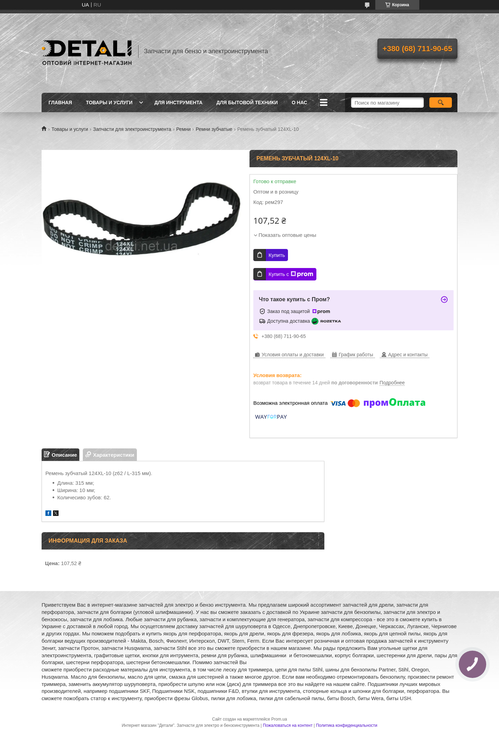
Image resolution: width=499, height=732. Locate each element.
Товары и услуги (109, 102)
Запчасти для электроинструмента (132, 129)
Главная (60, 102)
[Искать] (440, 102)
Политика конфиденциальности (346, 725)
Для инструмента (178, 102)
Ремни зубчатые (214, 129)
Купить (277, 255)
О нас (299, 102)
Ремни (183, 129)
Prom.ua (279, 719)
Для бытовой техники (247, 102)
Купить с (291, 274)
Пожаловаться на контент (288, 725)
